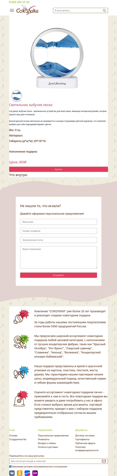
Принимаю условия (39, 466)
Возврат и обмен (47, 443)
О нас (12, 430)
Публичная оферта (85, 443)
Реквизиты (43, 439)
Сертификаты (82, 439)
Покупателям (45, 430)
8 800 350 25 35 (19, 2)
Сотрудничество (17, 439)
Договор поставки (85, 435)
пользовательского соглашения (50, 466)
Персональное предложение (53, 435)
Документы (81, 430)
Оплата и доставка (48, 447)
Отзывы (13, 435)
